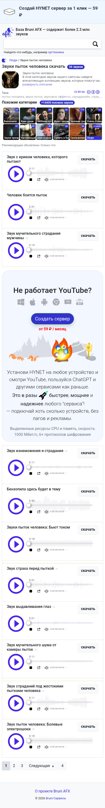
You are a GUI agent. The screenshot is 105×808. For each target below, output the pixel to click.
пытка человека (13, 96)
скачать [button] (88, 159)
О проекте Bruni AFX (52, 791)
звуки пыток (34, 96)
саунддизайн (81, 96)
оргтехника (56, 52)
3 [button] (22, 766)
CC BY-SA (79, 91)
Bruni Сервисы (56, 798)
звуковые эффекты (57, 96)
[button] (6, 765)
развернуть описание (37, 84)
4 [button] (62, 766)
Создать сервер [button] (52, 319)
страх (95, 96)
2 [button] (14, 766)
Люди (13, 60)
